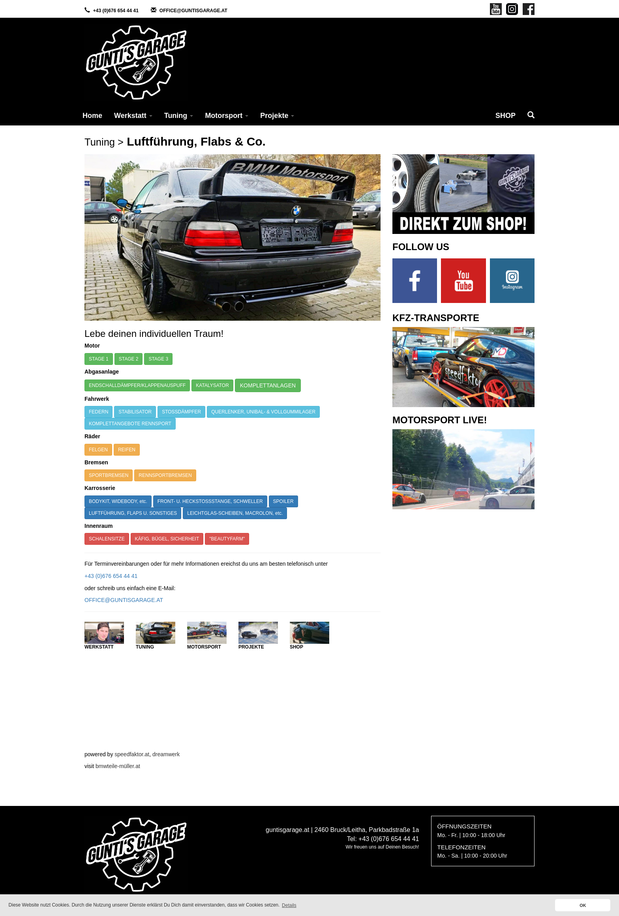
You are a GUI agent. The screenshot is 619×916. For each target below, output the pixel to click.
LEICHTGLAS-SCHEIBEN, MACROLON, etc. (235, 513)
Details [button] (289, 905)
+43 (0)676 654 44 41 (116, 10)
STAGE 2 (129, 359)
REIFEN (126, 449)
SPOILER (283, 501)
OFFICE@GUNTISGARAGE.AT (193, 10)
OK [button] (583, 905)
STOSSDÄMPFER (181, 412)
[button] (530, 115)
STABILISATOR (135, 412)
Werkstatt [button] (133, 116)
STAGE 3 (158, 359)
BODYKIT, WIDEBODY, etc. (118, 501)
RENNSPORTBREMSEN (165, 475)
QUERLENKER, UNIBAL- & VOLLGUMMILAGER (263, 412)
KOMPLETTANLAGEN (268, 385)
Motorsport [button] (226, 116)
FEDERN (98, 412)
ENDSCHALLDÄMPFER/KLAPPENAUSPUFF (137, 385)
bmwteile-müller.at (118, 766)
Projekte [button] (277, 116)
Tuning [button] (178, 116)
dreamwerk (166, 754)
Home (92, 116)
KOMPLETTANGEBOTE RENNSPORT (130, 423)
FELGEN (98, 449)
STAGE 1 (99, 359)
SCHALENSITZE (107, 539)
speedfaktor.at (131, 754)
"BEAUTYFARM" (227, 539)
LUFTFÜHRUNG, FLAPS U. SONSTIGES (133, 513)
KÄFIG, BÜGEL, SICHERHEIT (167, 539)
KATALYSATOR (212, 385)
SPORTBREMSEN (108, 475)
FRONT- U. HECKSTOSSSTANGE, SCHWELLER (210, 501)
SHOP (505, 116)
